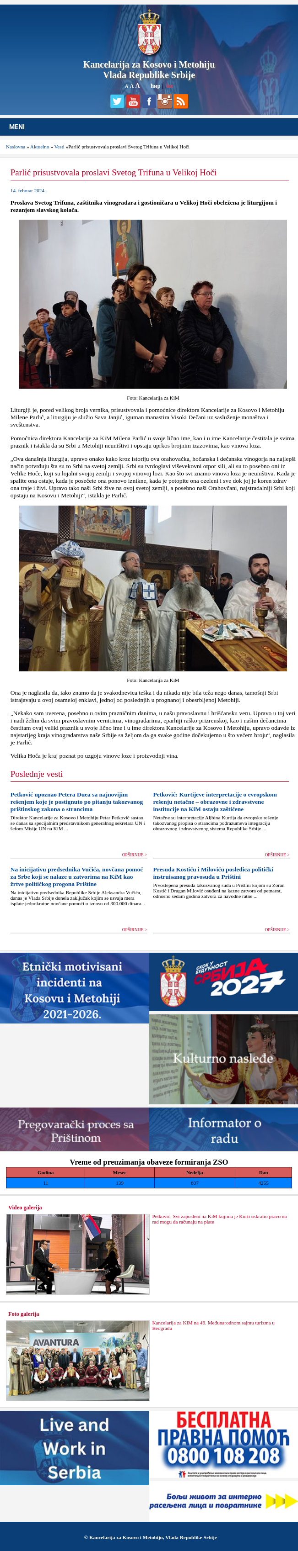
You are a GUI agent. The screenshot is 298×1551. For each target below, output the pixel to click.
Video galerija (25, 1207)
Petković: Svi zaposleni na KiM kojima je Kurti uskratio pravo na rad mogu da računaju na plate (219, 1218)
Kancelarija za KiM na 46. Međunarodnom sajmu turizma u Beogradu (213, 1325)
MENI (17, 127)
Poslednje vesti (37, 774)
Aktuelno (39, 146)
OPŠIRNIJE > (134, 855)
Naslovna (15, 146)
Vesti (59, 146)
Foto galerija (23, 1314)
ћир (156, 85)
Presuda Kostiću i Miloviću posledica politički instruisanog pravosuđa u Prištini (213, 873)
